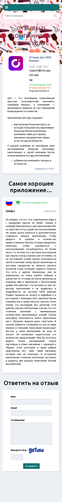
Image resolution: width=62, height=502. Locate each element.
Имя (13, 396)
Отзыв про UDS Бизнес (40, 59)
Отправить (31, 466)
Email (14, 408)
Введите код (19, 450)
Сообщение (18, 420)
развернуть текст (45, 168)
